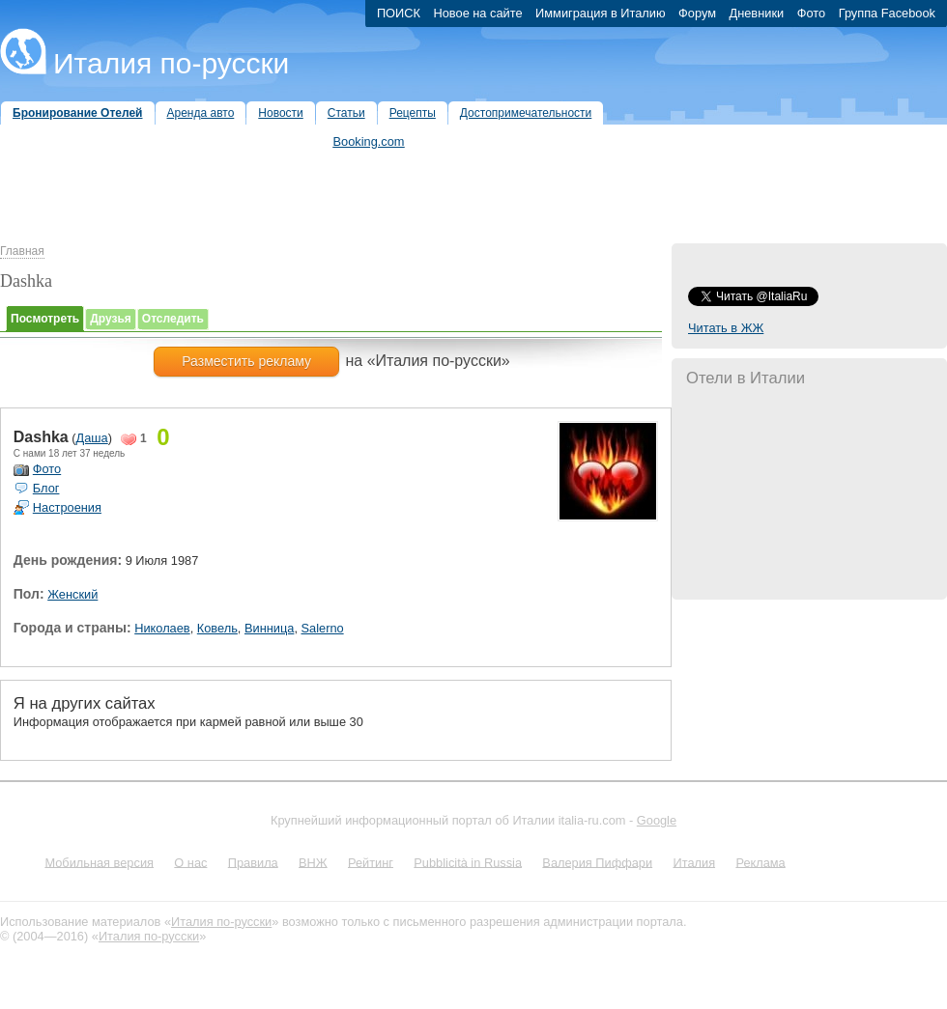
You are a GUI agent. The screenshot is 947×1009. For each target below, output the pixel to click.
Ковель (217, 628)
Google (656, 820)
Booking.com (369, 141)
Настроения (67, 507)
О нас (190, 862)
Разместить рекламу (246, 361)
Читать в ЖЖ (725, 328)
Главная (22, 251)
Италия (694, 862)
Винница (269, 628)
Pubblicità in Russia (468, 862)
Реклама (760, 862)
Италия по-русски (171, 63)
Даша (92, 438)
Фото (47, 469)
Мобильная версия (99, 862)
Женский (72, 594)
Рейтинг (370, 862)
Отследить (173, 318)
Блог (46, 488)
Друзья (110, 318)
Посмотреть (45, 318)
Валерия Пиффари (597, 862)
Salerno (322, 628)
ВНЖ (313, 862)
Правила (253, 862)
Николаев (161, 628)
